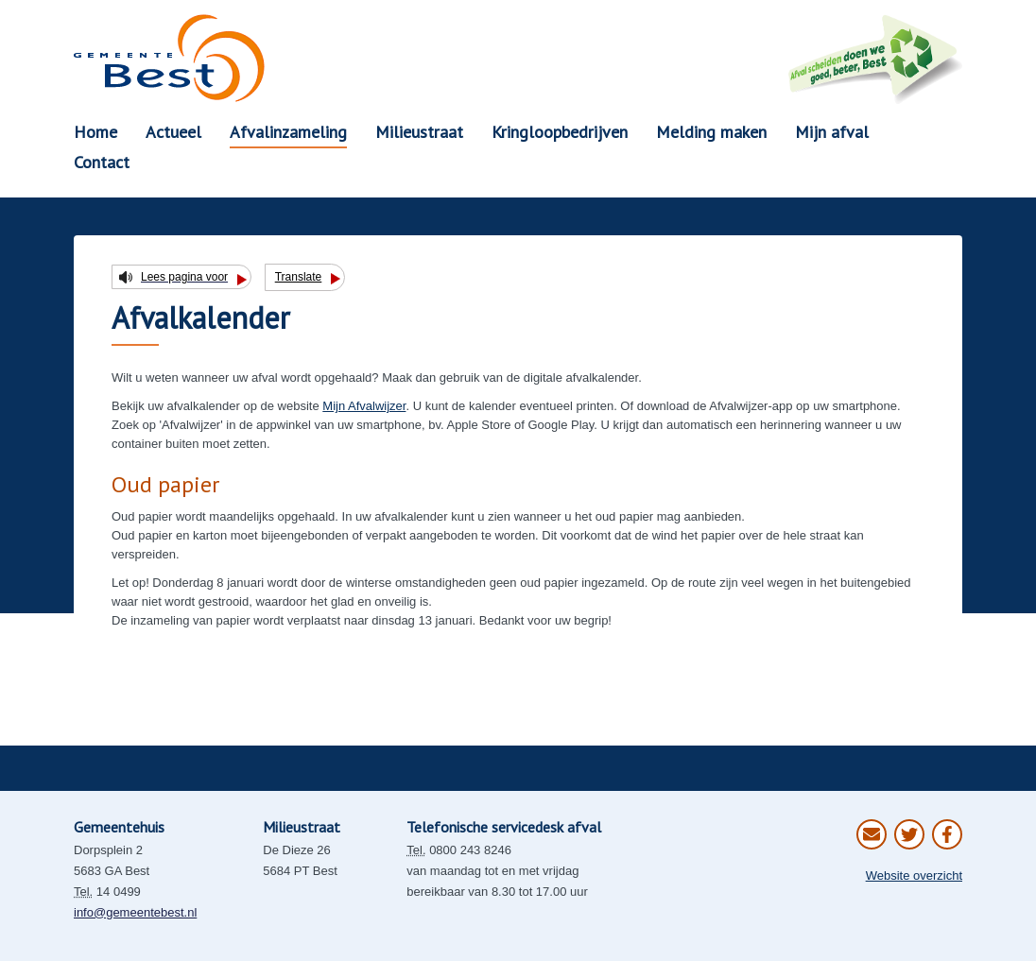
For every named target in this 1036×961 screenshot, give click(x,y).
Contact (102, 162)
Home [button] (95, 132)
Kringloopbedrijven (560, 132)
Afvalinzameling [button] (288, 132)
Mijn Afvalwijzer (364, 406)
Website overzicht (914, 875)
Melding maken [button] (711, 132)
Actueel (173, 132)
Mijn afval (832, 132)
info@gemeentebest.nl (135, 912)
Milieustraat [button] (419, 132)
